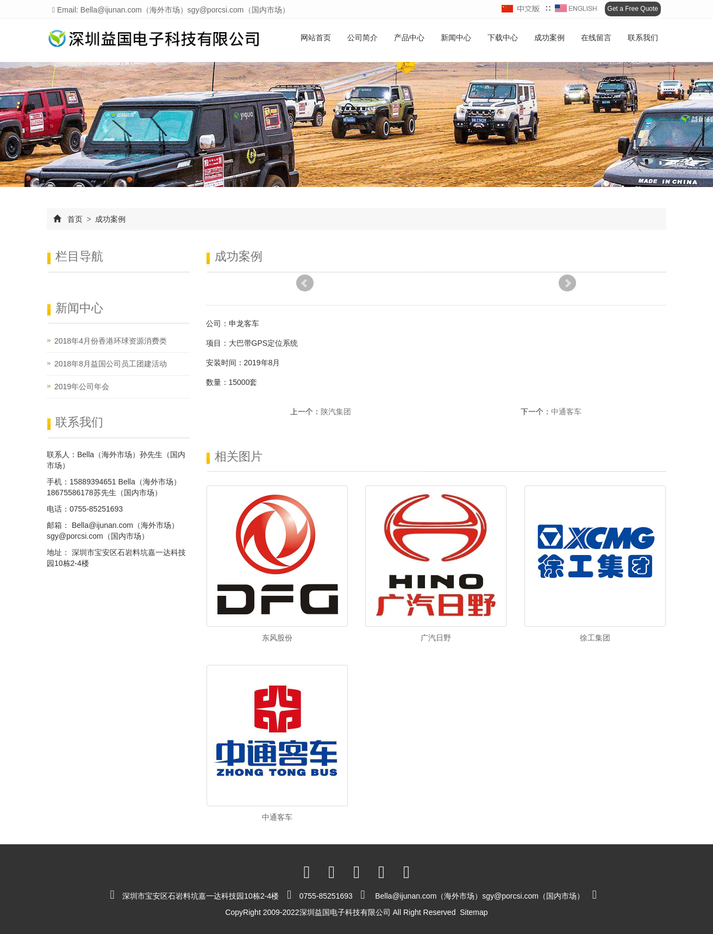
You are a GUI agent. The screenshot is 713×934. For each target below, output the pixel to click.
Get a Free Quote (633, 9)
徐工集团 (595, 637)
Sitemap (473, 912)
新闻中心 (456, 37)
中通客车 (566, 411)
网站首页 (316, 37)
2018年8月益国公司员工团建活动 (110, 363)
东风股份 (277, 637)
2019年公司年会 (81, 386)
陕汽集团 (336, 411)
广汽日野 (436, 637)
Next (567, 283)
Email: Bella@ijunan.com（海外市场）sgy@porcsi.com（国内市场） (171, 9)
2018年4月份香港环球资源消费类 (110, 341)
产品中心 (409, 37)
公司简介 (362, 37)
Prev (305, 283)
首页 (75, 219)
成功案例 (549, 37)
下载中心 (502, 37)
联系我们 (643, 37)
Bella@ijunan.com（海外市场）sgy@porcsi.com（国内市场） (479, 896)
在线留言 (596, 37)
